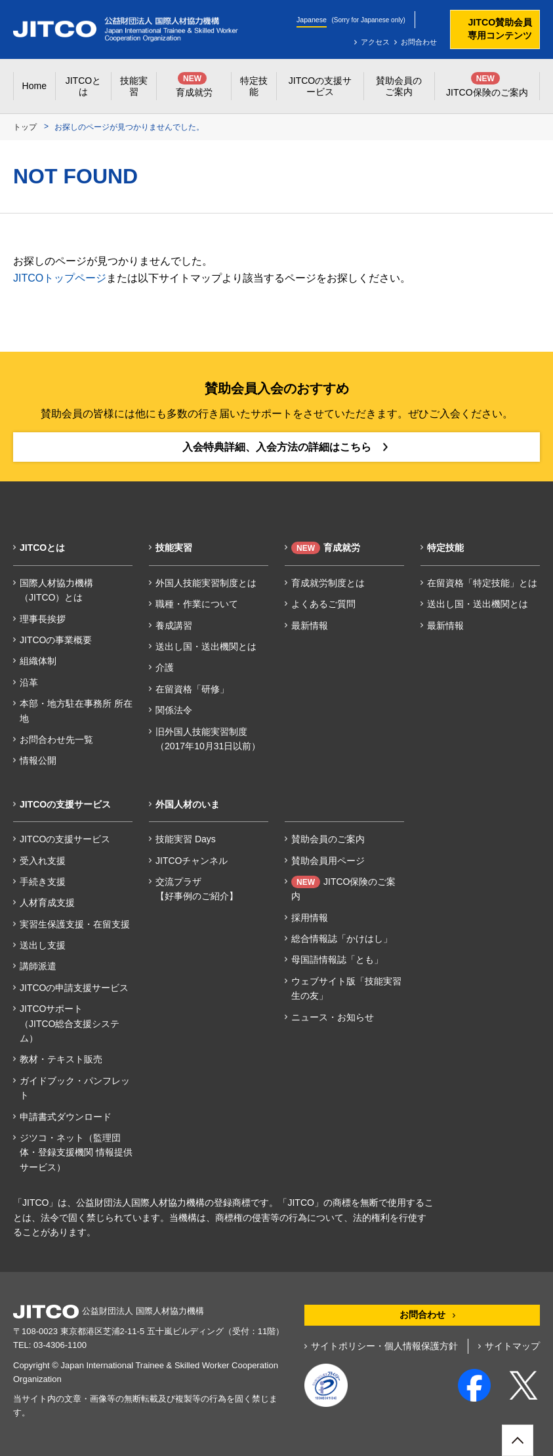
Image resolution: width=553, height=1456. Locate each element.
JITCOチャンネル (191, 860)
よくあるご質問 (323, 604)
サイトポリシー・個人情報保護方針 (384, 1346)
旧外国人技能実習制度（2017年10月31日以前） (207, 738)
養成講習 (173, 625)
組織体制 (38, 661)
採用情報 (309, 917)
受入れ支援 (43, 860)
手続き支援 (43, 881)
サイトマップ (512, 1346)
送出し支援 (43, 945)
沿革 (29, 682)
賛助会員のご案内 (328, 839)
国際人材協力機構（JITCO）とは (56, 590)
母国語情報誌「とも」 (337, 959)
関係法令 (173, 710)
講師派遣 (38, 966)
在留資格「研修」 (192, 689)
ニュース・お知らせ (332, 1017)
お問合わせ (419, 42)
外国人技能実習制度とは (205, 583)
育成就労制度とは (328, 583)
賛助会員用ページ (328, 860)
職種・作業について (196, 604)
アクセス (375, 42)
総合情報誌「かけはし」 (341, 938)
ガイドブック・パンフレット (75, 1087)
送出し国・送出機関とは (205, 646)
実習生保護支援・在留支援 (75, 924)
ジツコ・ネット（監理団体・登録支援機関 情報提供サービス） (76, 1152)
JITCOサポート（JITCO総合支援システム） (69, 1023)
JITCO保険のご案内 (343, 888)
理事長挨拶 (43, 619)
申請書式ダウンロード (66, 1116)
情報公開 (38, 760)
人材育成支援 (47, 902)
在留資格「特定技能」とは (482, 583)
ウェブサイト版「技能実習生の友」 (346, 988)
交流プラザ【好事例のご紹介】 (196, 888)
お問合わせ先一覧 (56, 739)
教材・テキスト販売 (61, 1059)
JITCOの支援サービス (65, 839)
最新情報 (309, 625)
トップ (25, 127)
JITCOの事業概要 (56, 640)
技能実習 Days (185, 839)
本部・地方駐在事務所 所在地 (76, 710)
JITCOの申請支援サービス (74, 987)
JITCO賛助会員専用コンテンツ (500, 29)
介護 (164, 667)
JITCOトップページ (59, 278)
